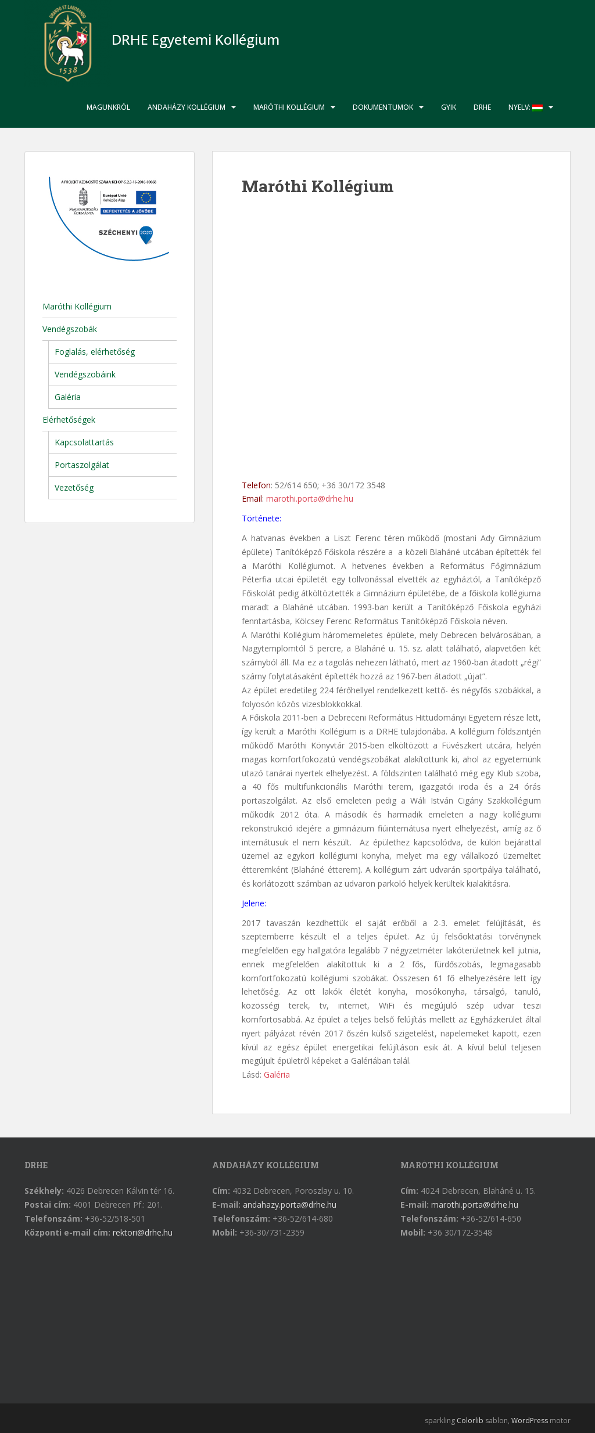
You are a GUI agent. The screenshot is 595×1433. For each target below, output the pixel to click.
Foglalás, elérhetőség (95, 351)
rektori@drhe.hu (143, 1232)
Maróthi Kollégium (289, 107)
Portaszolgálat (82, 464)
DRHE (482, 107)
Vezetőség (74, 487)
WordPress (529, 1420)
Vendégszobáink (85, 374)
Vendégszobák (69, 328)
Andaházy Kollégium (186, 107)
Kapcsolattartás (84, 442)
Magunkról (108, 107)
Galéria (277, 1074)
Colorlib (470, 1420)
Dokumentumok (383, 107)
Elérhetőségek (68, 419)
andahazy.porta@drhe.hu (289, 1204)
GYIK (448, 107)
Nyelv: (525, 107)
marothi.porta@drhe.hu (309, 498)
